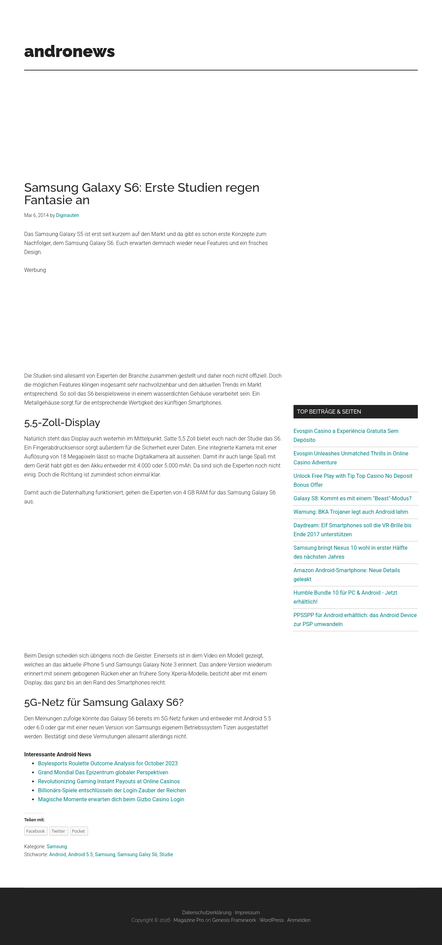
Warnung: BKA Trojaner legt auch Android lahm (351, 512)
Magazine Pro (189, 920)
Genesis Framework (234, 920)
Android (57, 854)
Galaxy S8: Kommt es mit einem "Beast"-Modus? (353, 498)
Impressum (247, 912)
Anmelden (299, 920)
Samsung (57, 846)
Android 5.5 (80, 854)
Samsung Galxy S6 (137, 854)
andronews (69, 51)
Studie (166, 854)
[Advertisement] (221, 118)
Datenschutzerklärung (206, 912)
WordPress (271, 920)
